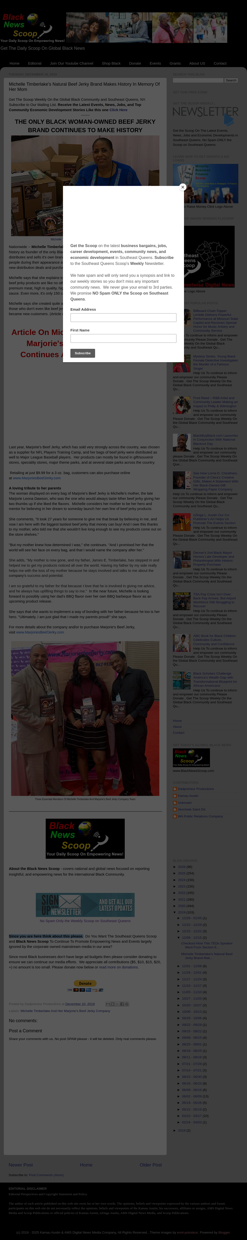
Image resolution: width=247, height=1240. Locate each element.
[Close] (182, 187)
